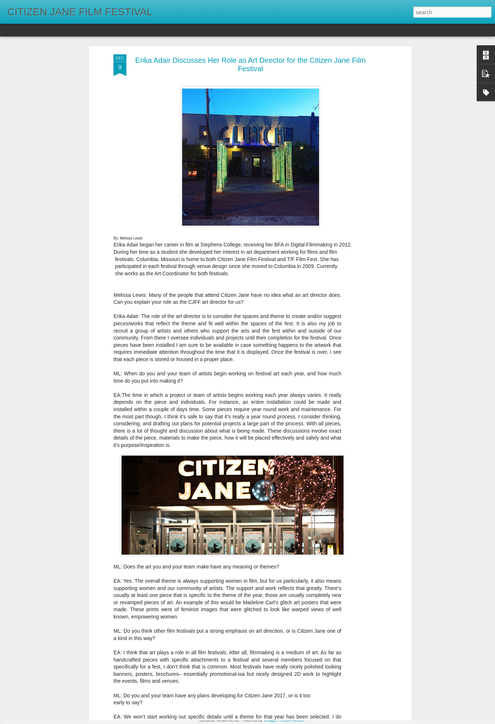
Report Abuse (292, 720)
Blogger (270, 720)
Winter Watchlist (195, 633)
